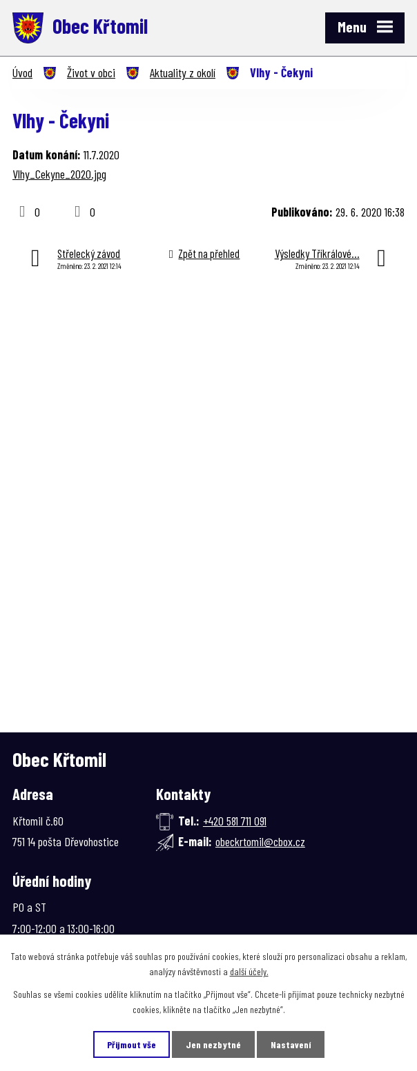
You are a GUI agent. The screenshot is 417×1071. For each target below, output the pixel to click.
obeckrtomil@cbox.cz (260, 841)
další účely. (249, 971)
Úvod (22, 72)
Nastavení (291, 1044)
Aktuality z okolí (182, 72)
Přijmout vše (131, 1044)
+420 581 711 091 (234, 820)
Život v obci (91, 72)
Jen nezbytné (213, 1044)
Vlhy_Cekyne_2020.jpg (59, 173)
